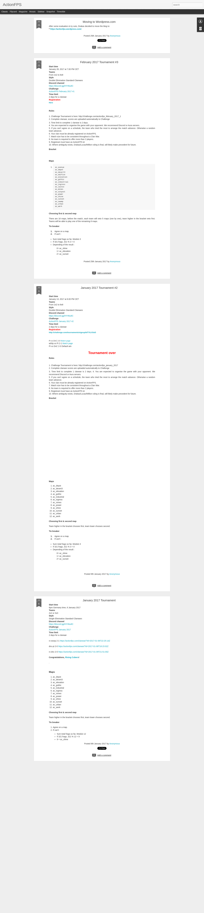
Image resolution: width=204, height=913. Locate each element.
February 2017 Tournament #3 (99, 62)
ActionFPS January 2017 (60, 629)
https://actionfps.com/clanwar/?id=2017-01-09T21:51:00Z (83, 652)
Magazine (23, 11)
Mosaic (32, 11)
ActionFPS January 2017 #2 (61, 321)
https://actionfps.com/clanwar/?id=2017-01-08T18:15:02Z (83, 646)
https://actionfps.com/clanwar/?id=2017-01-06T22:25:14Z (85, 641)
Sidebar (41, 11)
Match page (65, 341)
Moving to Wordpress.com (99, 21)
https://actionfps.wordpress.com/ (65, 29)
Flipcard (13, 11)
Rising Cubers (72, 657)
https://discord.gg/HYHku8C (61, 86)
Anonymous (115, 36)
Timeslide (61, 11)
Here (51, 103)
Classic (4, 11)
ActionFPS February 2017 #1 (62, 91)
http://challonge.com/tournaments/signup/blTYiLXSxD (72, 332)
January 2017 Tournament (99, 600)
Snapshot (50, 11)
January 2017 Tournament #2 (99, 287)
